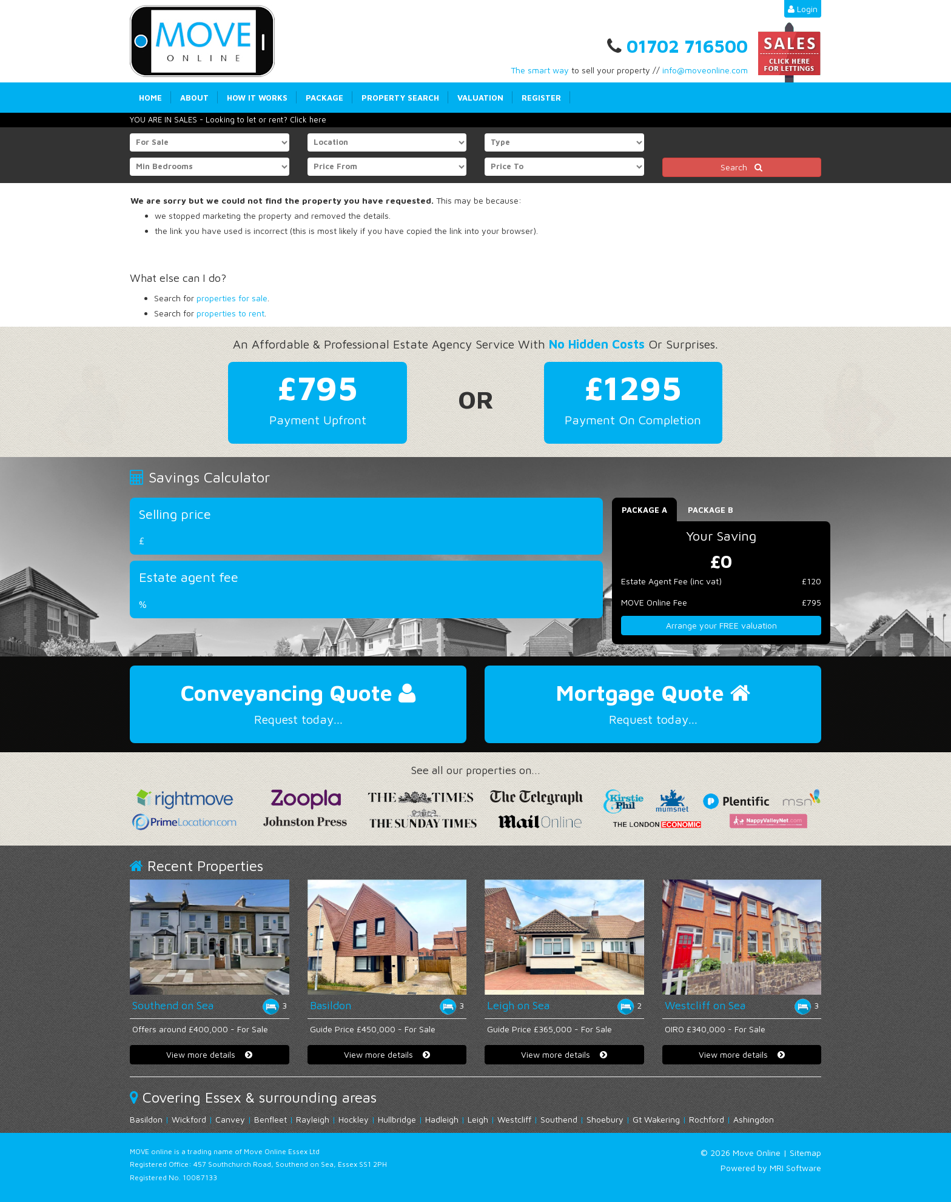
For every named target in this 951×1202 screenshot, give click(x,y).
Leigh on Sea (518, 1005)
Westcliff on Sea (705, 1005)
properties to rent (230, 313)
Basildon (330, 1005)
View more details (209, 1054)
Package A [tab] (644, 510)
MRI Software (795, 1168)
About (194, 97)
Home (150, 97)
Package (324, 97)
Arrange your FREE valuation (721, 625)
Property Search (400, 97)
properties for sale (232, 298)
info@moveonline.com (705, 70)
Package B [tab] (710, 510)
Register (541, 97)
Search (741, 167)
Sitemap (805, 1152)
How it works (257, 97)
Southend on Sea (172, 1005)
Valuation (480, 97)
